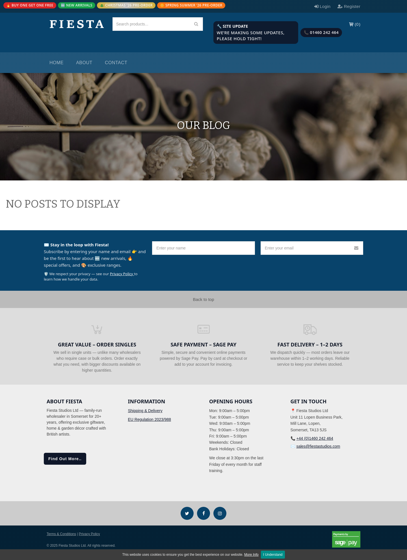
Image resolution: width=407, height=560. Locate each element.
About (84, 62)
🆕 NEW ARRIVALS (76, 5)
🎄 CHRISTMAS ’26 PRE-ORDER (126, 5)
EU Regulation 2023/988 (149, 419)
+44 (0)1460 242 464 (314, 438)
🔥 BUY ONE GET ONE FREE (29, 5)
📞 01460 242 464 (321, 32)
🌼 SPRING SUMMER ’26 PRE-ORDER (191, 5)
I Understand (273, 555)
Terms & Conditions (61, 534)
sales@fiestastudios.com (318, 446)
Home (56, 62)
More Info (251, 555)
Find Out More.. (65, 458)
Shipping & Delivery (145, 410)
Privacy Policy (122, 273)
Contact (116, 62)
